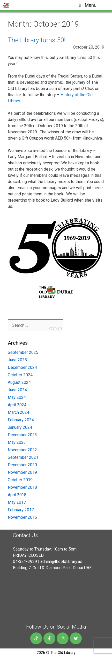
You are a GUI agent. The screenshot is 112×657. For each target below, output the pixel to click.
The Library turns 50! (36, 40)
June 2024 (17, 389)
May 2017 (17, 502)
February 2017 (21, 509)
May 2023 (17, 442)
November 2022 (22, 449)
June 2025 (17, 359)
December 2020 (22, 464)
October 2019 (20, 479)
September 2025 (23, 352)
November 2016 (22, 517)
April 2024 (17, 404)
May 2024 (17, 397)
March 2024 (18, 412)
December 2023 (22, 434)
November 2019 (22, 472)
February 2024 (21, 419)
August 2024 (19, 382)
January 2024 (20, 427)
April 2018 (17, 494)
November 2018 (22, 487)
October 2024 (20, 374)
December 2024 (22, 367)
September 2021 (23, 457)
